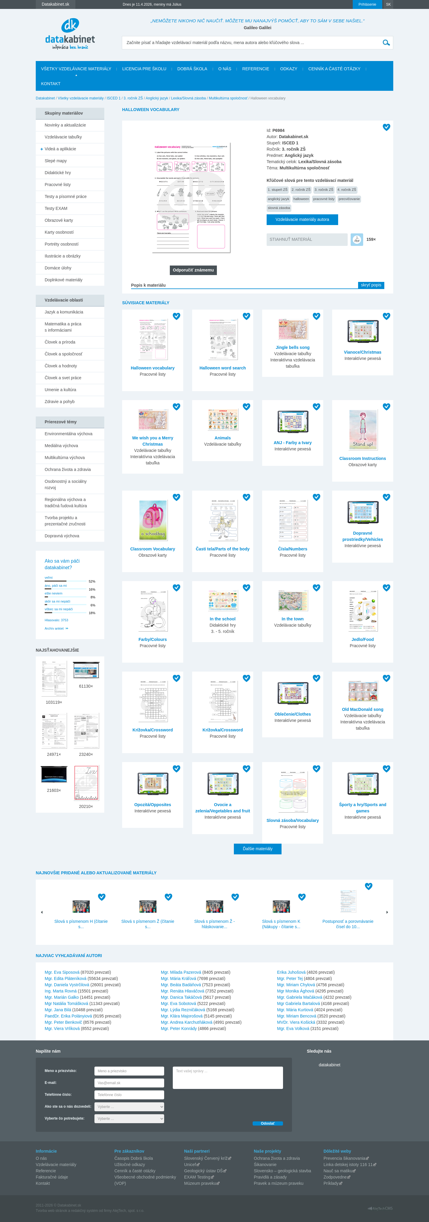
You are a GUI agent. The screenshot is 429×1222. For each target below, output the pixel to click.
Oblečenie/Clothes (292, 714)
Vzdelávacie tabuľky (63, 137)
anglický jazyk (278, 199)
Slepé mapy (56, 160)
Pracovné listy (58, 184)
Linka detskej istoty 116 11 (348, 1164)
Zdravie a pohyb (59, 401)
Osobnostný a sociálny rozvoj (66, 484)
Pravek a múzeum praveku (279, 1183)
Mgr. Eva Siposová (62, 972)
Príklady (331, 1183)
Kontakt (50, 83)
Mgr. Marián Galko (62, 997)
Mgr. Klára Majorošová (182, 1016)
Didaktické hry (58, 172)
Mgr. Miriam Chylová (296, 984)
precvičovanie (349, 199)
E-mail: (51, 1083)
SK (388, 4)
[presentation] (218, 1103)
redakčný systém (84, 1211)
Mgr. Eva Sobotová (178, 1003)
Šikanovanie (265, 1164)
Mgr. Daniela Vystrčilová (67, 984)
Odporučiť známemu (193, 270)
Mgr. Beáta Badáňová (181, 984)
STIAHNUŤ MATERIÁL (291, 239)
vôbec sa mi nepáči (59, 609)
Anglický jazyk (157, 98)
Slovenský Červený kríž (206, 1158)
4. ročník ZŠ (347, 189)
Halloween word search (223, 368)
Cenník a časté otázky (334, 68)
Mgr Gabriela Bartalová (298, 1003)
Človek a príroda (60, 342)
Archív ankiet (54, 628)
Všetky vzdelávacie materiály (76, 68)
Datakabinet (45, 98)
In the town (293, 619)
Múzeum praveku (200, 1183)
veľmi (48, 577)
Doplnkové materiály (64, 279)
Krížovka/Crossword (153, 730)
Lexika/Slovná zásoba (188, 98)
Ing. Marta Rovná (61, 991)
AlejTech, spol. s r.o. (128, 1211)
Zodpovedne (335, 1177)
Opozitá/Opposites (152, 804)
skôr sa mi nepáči (57, 601)
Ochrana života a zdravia (68, 469)
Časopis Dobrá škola (133, 1158)
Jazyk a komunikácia (64, 312)
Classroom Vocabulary (152, 549)
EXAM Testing (197, 1177)
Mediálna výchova (61, 445)
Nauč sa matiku (338, 1170)
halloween (301, 199)
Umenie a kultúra (60, 389)
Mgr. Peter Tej (290, 978)
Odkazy (289, 68)
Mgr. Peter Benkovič (63, 1022)
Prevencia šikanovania (344, 1158)
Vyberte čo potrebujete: (65, 1118)
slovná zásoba (279, 208)
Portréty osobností (62, 244)
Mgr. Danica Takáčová (181, 997)
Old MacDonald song (362, 709)
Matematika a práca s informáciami (63, 327)
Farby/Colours (153, 639)
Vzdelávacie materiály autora (302, 219)
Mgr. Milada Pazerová (181, 972)
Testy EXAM (56, 208)
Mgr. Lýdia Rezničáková (183, 1009)
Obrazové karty (59, 220)
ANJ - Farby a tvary (293, 442)
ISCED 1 (114, 98)
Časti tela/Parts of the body (222, 549)
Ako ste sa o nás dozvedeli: (68, 1106)
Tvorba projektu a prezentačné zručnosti (65, 520)
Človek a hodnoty (61, 365)
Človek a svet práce (63, 377)
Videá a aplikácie (60, 148)
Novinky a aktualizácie (65, 125)
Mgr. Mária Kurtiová (295, 1009)
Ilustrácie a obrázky (63, 256)
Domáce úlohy (58, 268)
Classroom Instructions (362, 458)
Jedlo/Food (363, 639)
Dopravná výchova (62, 535)
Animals (222, 438)
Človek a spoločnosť (64, 354)
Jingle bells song (293, 347)
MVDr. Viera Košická (296, 1022)
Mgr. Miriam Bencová (296, 1016)
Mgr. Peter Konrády (179, 1028)
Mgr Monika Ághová (295, 991)
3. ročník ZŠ (133, 98)
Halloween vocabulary (153, 368)
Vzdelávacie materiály (56, 1164)
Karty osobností (59, 232)
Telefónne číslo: (58, 1095)
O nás (224, 68)
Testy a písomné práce (66, 196)
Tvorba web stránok (51, 1211)
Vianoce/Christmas (363, 352)
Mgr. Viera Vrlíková (62, 1028)
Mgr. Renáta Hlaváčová (182, 991)
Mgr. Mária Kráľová (178, 978)
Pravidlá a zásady (270, 1177)
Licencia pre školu (144, 68)
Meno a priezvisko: (61, 1071)
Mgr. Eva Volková (293, 1028)
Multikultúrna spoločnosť (228, 98)
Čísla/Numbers (292, 549)
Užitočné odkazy (129, 1164)
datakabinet (329, 1064)
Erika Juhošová (291, 972)
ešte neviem (53, 593)
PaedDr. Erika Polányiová (68, 1016)
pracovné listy (323, 199)
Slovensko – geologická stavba (282, 1170)
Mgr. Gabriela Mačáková (299, 997)
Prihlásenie (367, 4)
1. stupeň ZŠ (277, 189)
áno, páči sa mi (56, 585)
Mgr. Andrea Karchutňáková (186, 1022)
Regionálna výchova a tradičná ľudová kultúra (66, 502)
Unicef (190, 1164)
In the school (222, 619)
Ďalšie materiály (258, 848)
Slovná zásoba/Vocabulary (293, 820)
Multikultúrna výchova (65, 457)
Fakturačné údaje (52, 1177)
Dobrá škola (192, 68)
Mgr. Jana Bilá (58, 1009)
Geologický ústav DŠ (203, 1170)
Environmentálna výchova (68, 433)
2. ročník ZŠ (301, 189)
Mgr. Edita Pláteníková (65, 978)
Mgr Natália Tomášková (66, 1003)
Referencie (255, 68)
